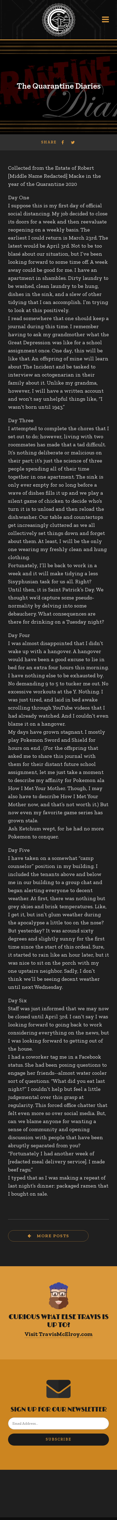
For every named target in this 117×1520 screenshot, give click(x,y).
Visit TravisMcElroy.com (58, 1334)
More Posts (52, 1235)
